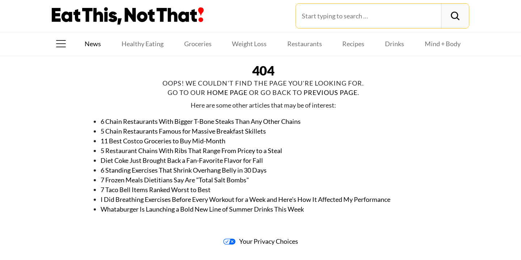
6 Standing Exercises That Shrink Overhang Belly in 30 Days (184, 170)
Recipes (353, 44)
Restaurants (304, 44)
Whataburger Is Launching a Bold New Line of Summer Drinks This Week (202, 209)
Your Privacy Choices (260, 241)
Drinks (394, 44)
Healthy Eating (143, 44)
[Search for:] (368, 16)
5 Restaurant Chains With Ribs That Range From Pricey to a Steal (191, 151)
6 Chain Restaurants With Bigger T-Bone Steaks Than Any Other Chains (201, 121)
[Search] (455, 16)
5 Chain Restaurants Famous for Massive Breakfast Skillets (183, 131)
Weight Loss (249, 44)
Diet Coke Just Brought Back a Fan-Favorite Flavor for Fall (182, 160)
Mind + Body (443, 44)
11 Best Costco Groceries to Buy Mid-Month (163, 141)
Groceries (198, 44)
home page (227, 92)
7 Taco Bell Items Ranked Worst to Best (156, 190)
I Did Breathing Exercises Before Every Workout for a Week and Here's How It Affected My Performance (245, 199)
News (93, 44)
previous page (330, 92)
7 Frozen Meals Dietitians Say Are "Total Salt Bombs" (175, 180)
